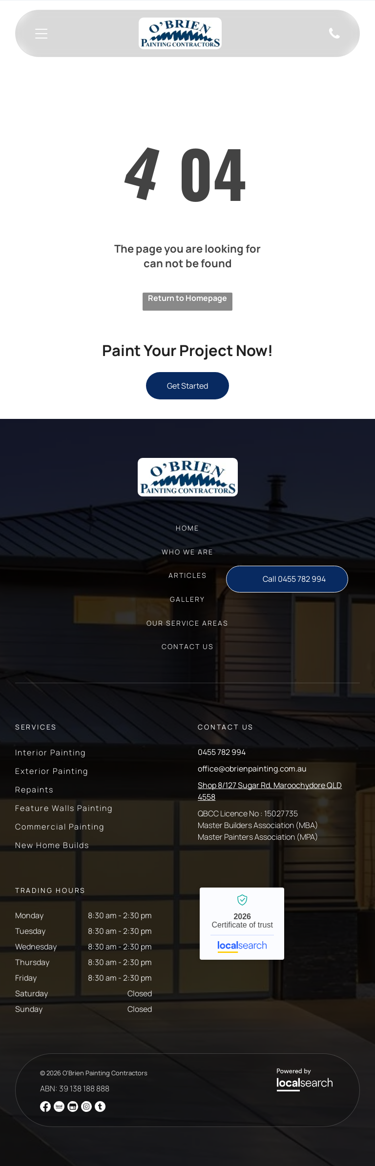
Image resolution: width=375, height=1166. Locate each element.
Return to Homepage (187, 298)
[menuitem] (187, 533)
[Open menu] (41, 33)
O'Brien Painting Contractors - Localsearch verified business (242, 924)
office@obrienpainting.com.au (252, 768)
